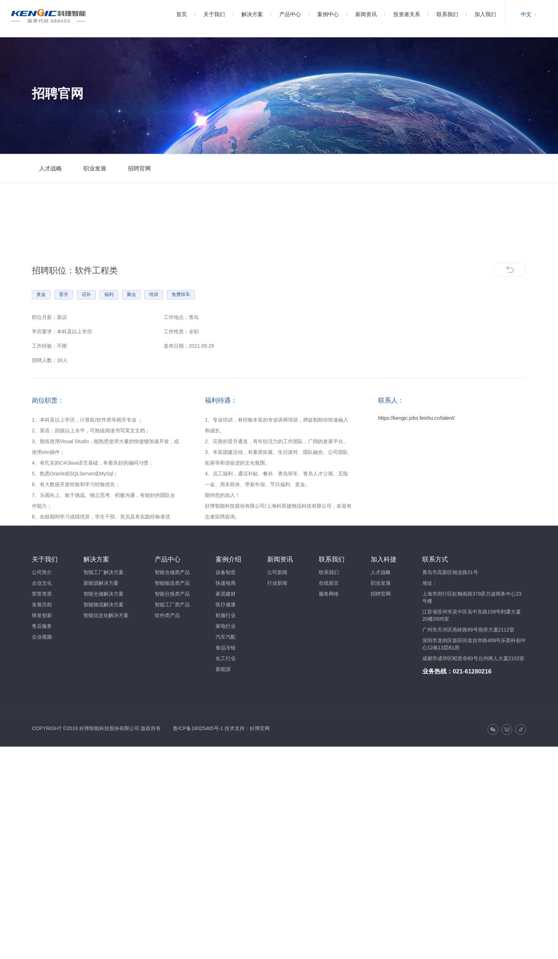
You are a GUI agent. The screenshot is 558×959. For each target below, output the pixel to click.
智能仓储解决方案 (103, 594)
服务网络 (329, 594)
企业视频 (42, 637)
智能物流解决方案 (103, 604)
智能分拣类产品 (172, 594)
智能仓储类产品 (172, 572)
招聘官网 (139, 168)
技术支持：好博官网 (247, 728)
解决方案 (252, 14)
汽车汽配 (226, 637)
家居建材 (226, 594)
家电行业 (226, 626)
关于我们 (214, 14)
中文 (526, 14)
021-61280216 (472, 671)
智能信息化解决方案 (106, 615)
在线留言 (329, 583)
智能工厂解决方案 (103, 572)
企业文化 (42, 583)
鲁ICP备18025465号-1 (198, 728)
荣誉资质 (42, 594)
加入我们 (485, 14)
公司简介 (42, 572)
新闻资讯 (366, 14)
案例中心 (328, 14)
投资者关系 (406, 14)
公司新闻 (277, 572)
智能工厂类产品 (172, 604)
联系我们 (447, 14)
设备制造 (226, 572)
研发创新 (42, 615)
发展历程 (42, 604)
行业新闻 (277, 583)
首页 (181, 14)
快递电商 (226, 583)
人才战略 (50, 168)
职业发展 (94, 168)
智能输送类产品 (172, 583)
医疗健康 (226, 604)
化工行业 (226, 658)
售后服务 (42, 626)
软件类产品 (167, 615)
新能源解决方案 (101, 583)
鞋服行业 (226, 615)
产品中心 (290, 14)
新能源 (223, 669)
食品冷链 (226, 647)
